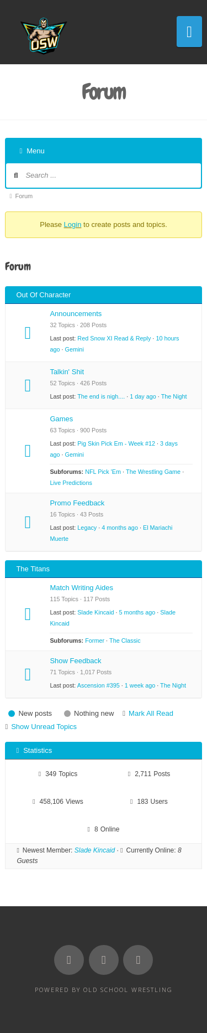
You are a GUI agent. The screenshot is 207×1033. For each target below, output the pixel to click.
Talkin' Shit (67, 372)
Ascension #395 (98, 685)
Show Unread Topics (44, 726)
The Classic (125, 640)
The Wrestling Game (153, 471)
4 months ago (120, 527)
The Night (174, 396)
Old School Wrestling (128, 989)
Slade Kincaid (95, 612)
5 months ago (137, 612)
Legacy (87, 527)
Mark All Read (151, 713)
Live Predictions (71, 482)
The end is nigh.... (101, 396)
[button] (189, 31)
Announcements (76, 313)
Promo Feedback (77, 503)
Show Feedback (75, 661)
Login (73, 224)
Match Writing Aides (81, 587)
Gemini (74, 349)
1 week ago (140, 685)
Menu (31, 151)
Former (94, 640)
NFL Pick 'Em (103, 471)
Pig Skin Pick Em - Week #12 (116, 443)
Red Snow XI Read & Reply (114, 338)
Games (61, 419)
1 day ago (143, 396)
